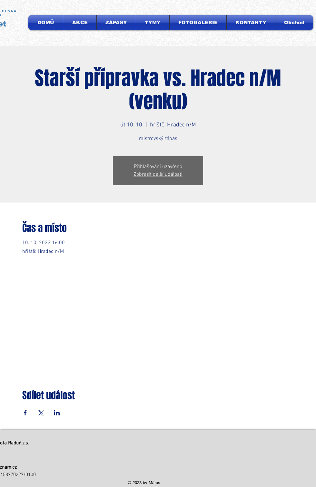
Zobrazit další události (158, 174)
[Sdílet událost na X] (41, 412)
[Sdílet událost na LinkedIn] (57, 412)
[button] (152, 22)
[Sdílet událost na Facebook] (25, 412)
